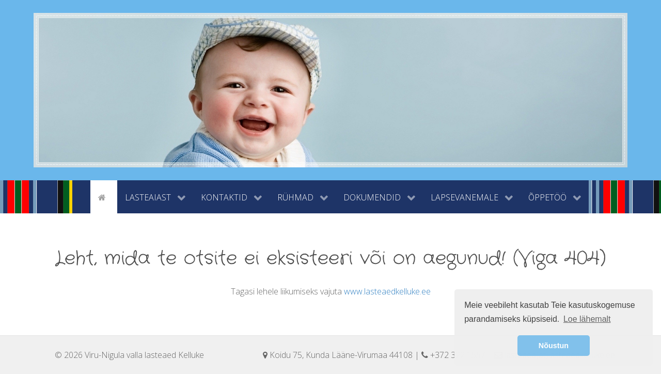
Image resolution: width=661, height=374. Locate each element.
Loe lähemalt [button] (587, 319)
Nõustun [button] (554, 345)
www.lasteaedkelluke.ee (387, 291)
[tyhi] (81, 196)
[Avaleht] (103, 196)
